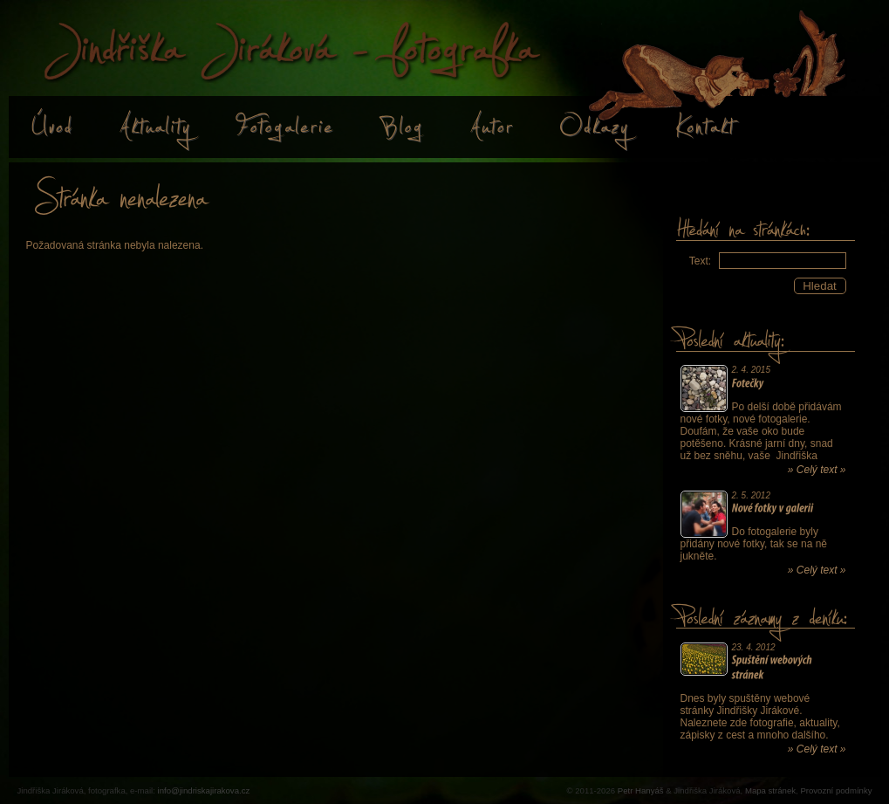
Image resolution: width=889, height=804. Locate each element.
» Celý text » (817, 470)
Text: (700, 261)
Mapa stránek (770, 790)
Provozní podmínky (836, 790)
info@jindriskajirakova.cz (204, 790)
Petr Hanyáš (641, 790)
